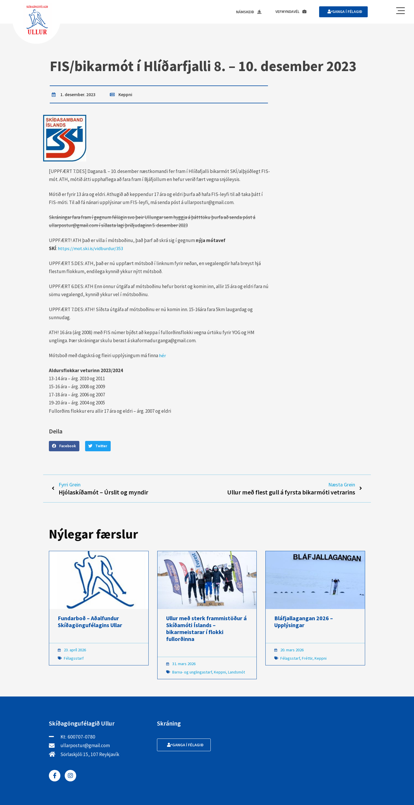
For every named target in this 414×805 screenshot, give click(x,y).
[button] (64, 446)
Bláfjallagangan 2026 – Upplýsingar (303, 622)
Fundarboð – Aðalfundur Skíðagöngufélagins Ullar (90, 622)
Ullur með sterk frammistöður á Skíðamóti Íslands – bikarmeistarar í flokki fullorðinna (206, 629)
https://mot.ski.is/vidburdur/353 (91, 249)
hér (162, 356)
